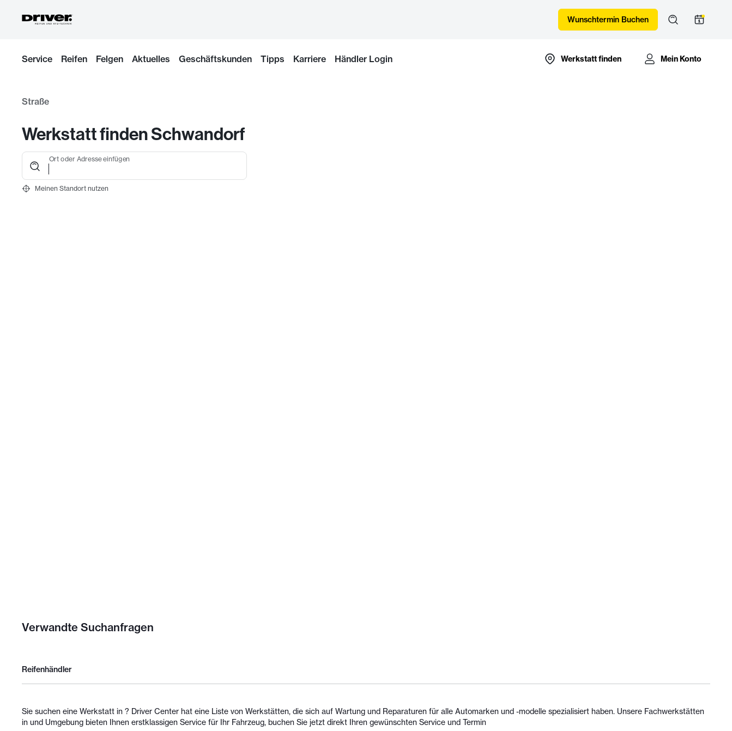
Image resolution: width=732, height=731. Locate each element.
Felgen (109, 58)
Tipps (273, 58)
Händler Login (363, 58)
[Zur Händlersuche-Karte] (582, 59)
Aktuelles (151, 58)
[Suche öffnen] (673, 20)
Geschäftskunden (215, 58)
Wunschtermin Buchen (608, 20)
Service (37, 58)
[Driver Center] (47, 19)
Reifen (74, 58)
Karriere (309, 58)
